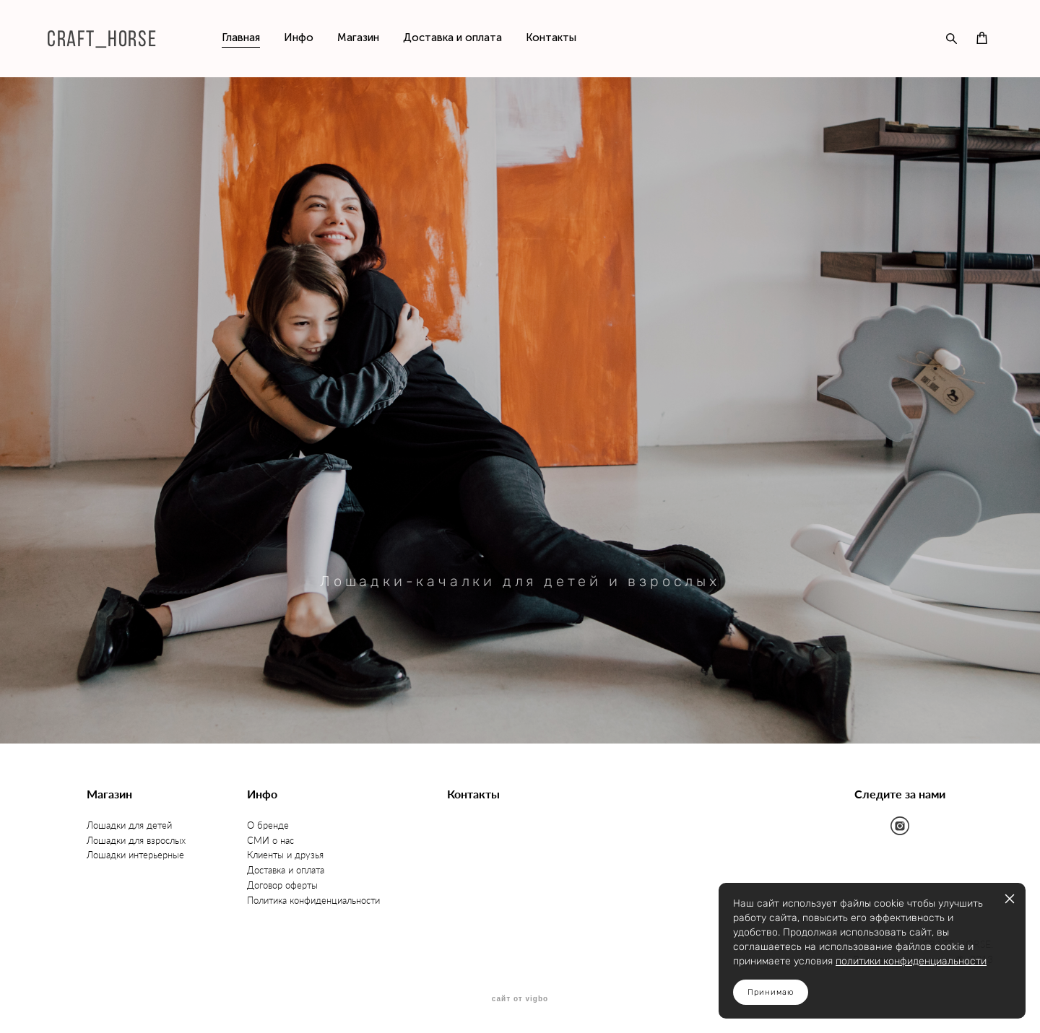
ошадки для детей (132, 825)
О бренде (268, 825)
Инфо (298, 37)
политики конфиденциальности (911, 961)
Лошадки (108, 854)
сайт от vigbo (520, 999)
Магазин (358, 37)
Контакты (551, 37)
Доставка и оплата (452, 37)
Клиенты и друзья (285, 854)
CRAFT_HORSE (102, 38)
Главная (241, 37)
